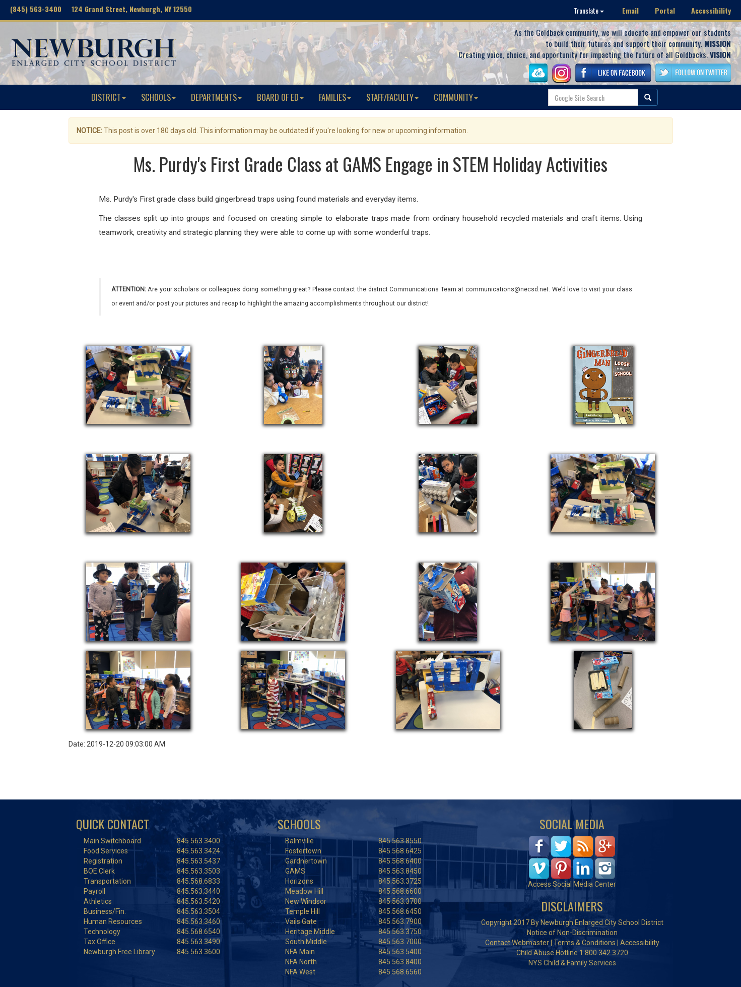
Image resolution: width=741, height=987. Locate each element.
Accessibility (711, 10)
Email (630, 10)
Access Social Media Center (572, 884)
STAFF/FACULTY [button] (392, 97)
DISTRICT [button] (108, 97)
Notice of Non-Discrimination (572, 933)
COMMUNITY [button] (456, 97)
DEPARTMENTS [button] (216, 97)
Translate (589, 10)
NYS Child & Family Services (572, 963)
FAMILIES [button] (335, 97)
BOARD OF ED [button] (280, 97)
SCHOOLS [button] (158, 97)
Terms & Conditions (585, 943)
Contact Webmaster (517, 943)
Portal (665, 10)
